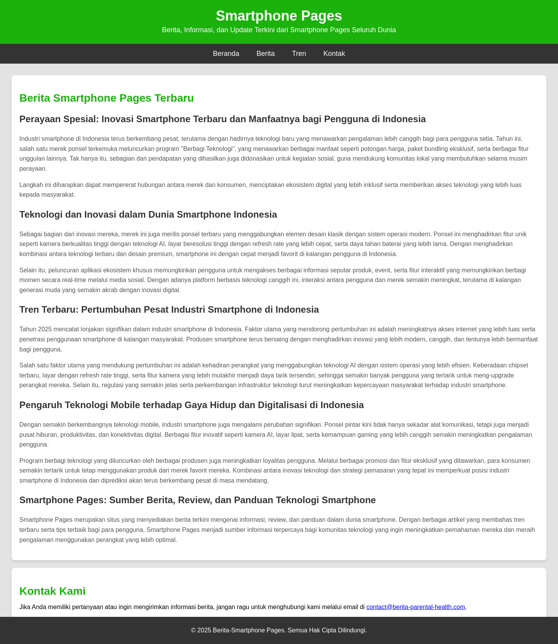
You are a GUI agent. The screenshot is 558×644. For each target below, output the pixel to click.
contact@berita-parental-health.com (416, 607)
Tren (299, 53)
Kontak (334, 53)
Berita (266, 53)
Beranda (226, 53)
